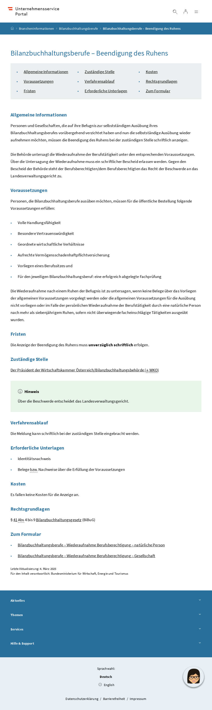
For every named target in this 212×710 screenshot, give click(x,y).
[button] (194, 677)
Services (106, 629)
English (106, 685)
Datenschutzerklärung (82, 699)
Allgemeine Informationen (46, 71)
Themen (106, 615)
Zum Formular (158, 90)
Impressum (138, 699)
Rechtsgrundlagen (161, 81)
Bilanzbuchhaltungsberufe (78, 28)
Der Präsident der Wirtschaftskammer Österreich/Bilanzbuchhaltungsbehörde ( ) (85, 370)
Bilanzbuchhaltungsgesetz (58, 519)
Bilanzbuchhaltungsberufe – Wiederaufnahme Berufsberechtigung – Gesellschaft (86, 555)
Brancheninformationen (36, 28)
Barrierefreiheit (114, 699)
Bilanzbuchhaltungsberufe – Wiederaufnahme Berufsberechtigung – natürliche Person (91, 545)
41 (15, 519)
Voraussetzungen (38, 81)
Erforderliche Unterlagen (106, 90)
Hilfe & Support (106, 643)
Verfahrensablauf (99, 81)
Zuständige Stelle (99, 71)
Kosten (152, 71)
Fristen (29, 90)
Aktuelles (106, 600)
